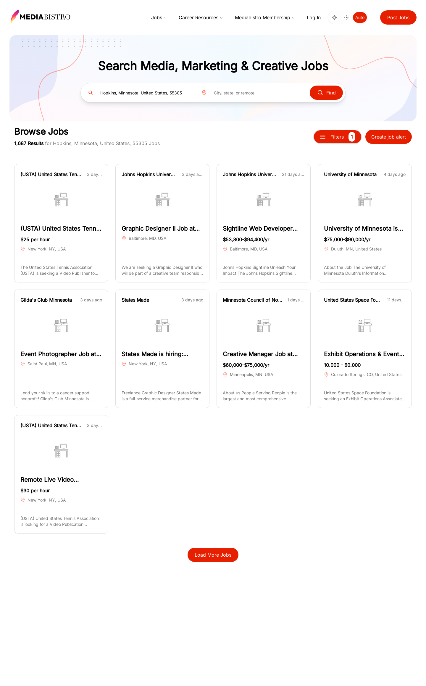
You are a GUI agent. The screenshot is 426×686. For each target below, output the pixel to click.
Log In (314, 17)
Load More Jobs (213, 555)
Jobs (159, 17)
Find (326, 92)
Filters (337, 137)
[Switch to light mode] (334, 17)
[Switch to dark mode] (346, 17)
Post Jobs (398, 17)
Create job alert (388, 137)
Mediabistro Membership (265, 17)
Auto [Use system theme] (359, 17)
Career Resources (201, 17)
